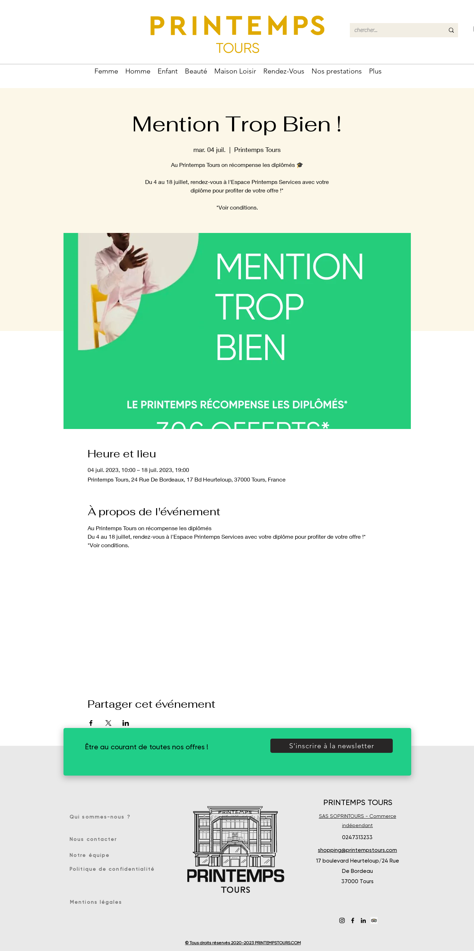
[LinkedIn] (363, 920)
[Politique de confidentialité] (113, 869)
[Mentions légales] (97, 902)
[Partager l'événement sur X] (108, 723)
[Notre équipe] (93, 855)
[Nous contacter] (95, 839)
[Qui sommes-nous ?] (102, 817)
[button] (106, 70)
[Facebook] (352, 920)
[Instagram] (342, 920)
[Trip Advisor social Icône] (373, 920)
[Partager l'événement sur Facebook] (91, 723)
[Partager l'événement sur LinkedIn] (125, 723)
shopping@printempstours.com (357, 850)
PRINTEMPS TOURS (357, 802)
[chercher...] (394, 30)
